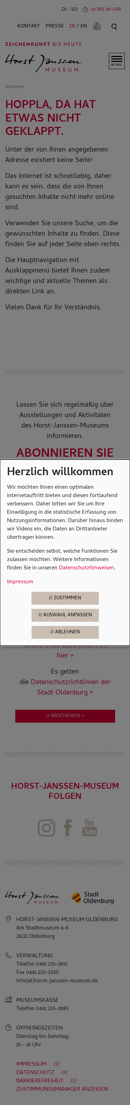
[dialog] (65, 552)
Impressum (20, 582)
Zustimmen (67, 598)
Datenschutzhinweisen (86, 568)
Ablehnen (67, 632)
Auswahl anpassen (67, 615)
